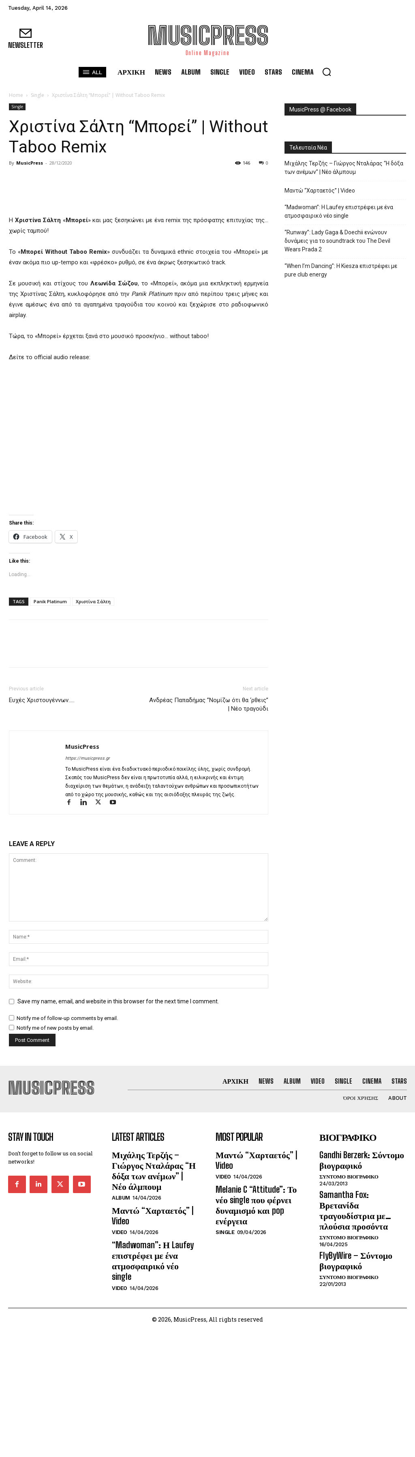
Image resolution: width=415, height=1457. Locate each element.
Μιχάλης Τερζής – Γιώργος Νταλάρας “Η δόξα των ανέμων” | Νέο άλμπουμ (344, 167)
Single (37, 95)
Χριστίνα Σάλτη (93, 757)
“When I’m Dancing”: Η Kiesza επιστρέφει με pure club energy (341, 270)
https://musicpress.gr (87, 914)
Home (16, 95)
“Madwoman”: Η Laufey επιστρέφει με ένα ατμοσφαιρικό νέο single (339, 211)
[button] (326, 71)
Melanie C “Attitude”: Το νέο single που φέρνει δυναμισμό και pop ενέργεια (259, 1339)
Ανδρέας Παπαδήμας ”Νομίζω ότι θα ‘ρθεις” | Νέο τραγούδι (208, 860)
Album (121, 1336)
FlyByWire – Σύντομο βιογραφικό (349, 1394)
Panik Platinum (50, 757)
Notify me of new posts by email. (55, 1184)
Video (119, 1358)
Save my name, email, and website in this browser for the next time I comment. (118, 1157)
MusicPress (29, 163)
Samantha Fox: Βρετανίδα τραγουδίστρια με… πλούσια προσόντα (362, 1353)
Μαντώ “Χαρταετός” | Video (320, 190)
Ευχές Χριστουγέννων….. (42, 856)
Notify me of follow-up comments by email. (67, 1174)
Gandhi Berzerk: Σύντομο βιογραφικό (355, 1313)
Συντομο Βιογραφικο (348, 1327)
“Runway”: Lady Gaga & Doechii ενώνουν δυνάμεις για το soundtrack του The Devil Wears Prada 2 (337, 241)
